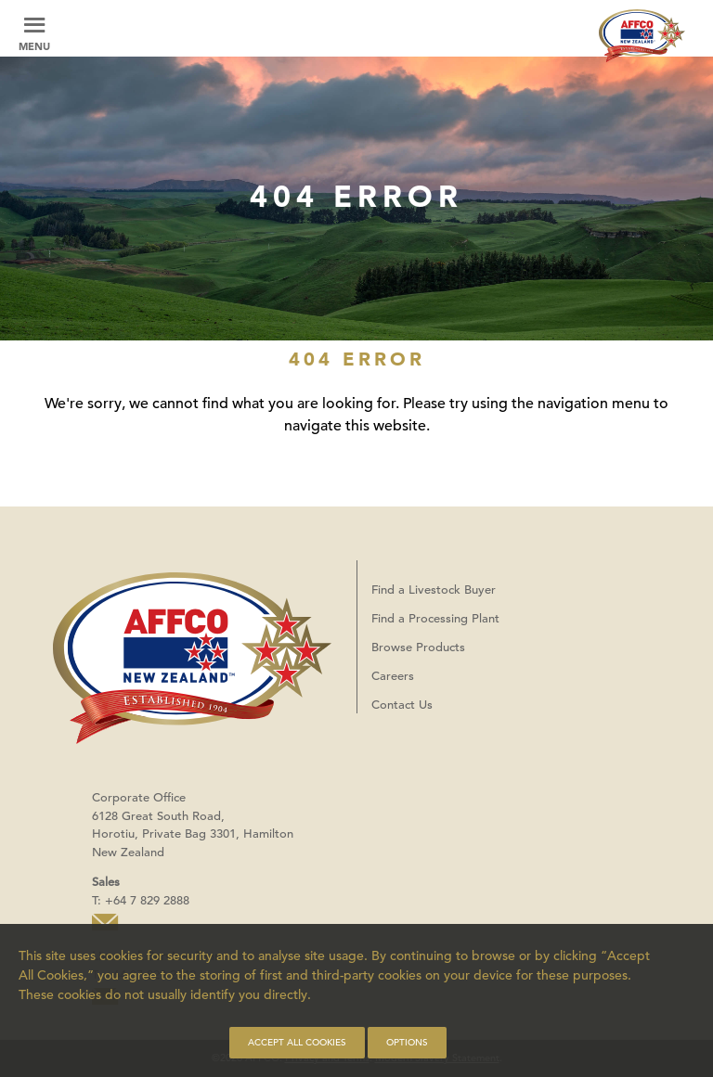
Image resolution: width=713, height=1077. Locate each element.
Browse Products (418, 647)
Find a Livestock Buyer (433, 589)
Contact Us (402, 704)
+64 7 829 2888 (147, 900)
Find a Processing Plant (435, 618)
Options (407, 1042)
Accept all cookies (297, 1042)
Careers (392, 676)
